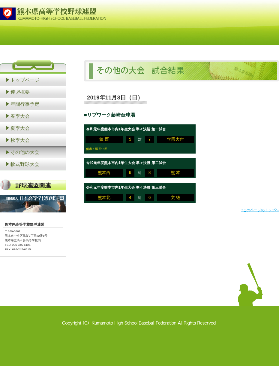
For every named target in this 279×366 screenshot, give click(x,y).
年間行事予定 (24, 104)
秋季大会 (20, 140)
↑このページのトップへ (260, 210)
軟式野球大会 (24, 164)
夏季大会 (20, 128)
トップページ (24, 80)
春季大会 (20, 116)
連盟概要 (20, 92)
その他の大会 (24, 152)
